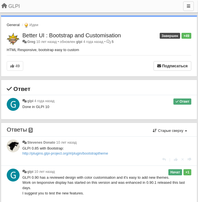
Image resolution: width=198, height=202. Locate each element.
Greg (31, 42)
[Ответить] (164, 159)
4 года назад (44, 101)
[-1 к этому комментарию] (189, 159)
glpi (79, 42)
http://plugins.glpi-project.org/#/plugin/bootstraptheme (65, 153)
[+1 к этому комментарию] (176, 159)
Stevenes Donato (41, 142)
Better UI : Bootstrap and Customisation (71, 35)
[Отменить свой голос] (182, 159)
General (13, 25)
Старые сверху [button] (170, 130)
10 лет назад (66, 142)
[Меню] (188, 6)
